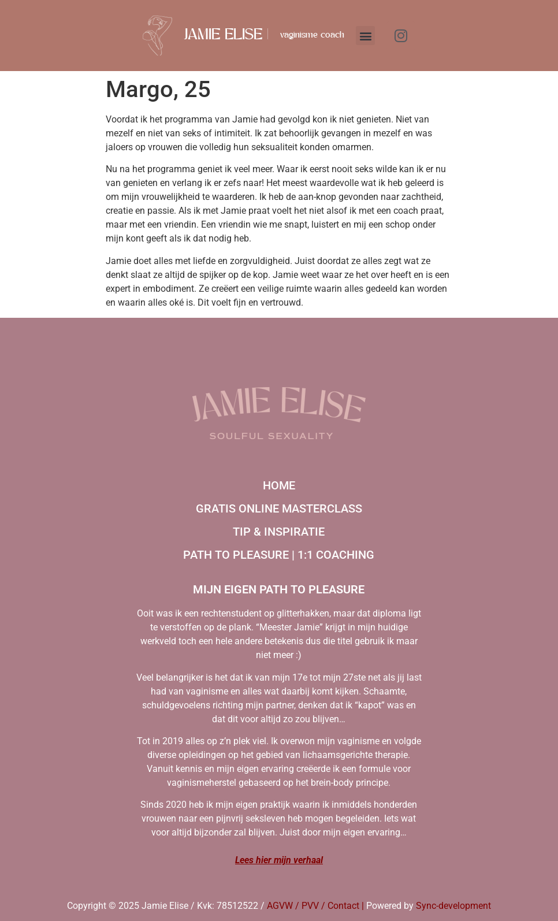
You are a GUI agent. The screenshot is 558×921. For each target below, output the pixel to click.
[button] (365, 35)
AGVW (280, 905)
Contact (343, 905)
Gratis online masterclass (279, 508)
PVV (310, 905)
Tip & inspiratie (279, 532)
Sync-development (453, 905)
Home (279, 485)
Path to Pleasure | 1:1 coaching (278, 555)
